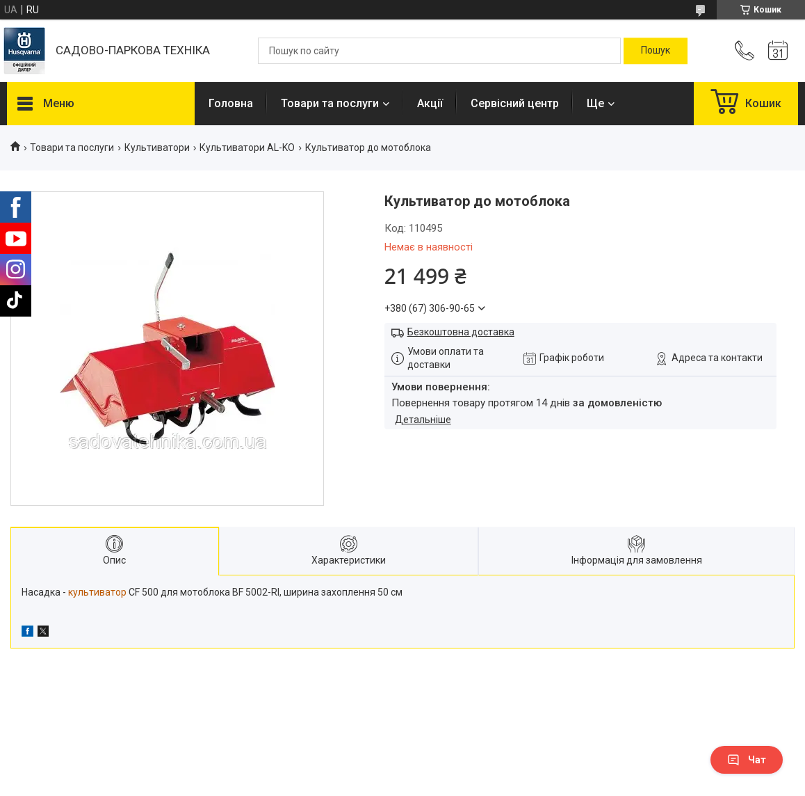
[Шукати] (656, 51)
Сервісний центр (515, 103)
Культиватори (157, 147)
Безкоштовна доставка (460, 331)
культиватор (97, 592)
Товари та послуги (330, 103)
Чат (746, 760)
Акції (430, 103)
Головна (231, 103)
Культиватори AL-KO (247, 147)
